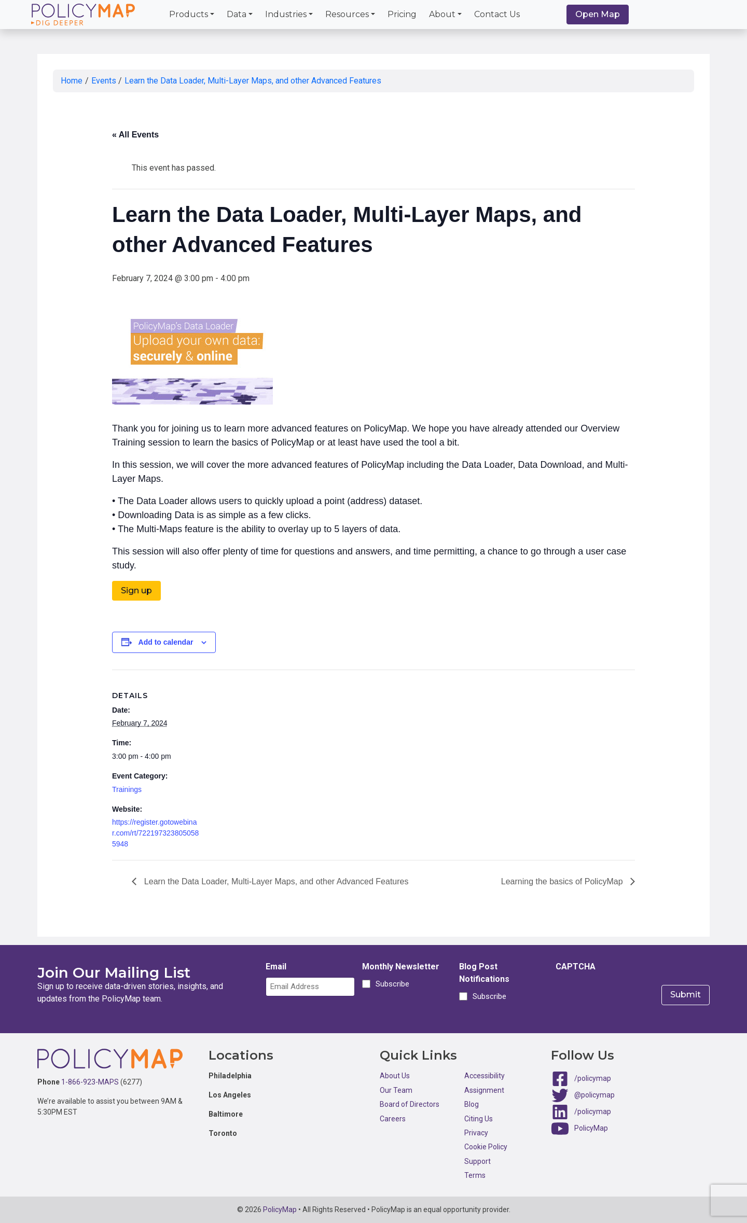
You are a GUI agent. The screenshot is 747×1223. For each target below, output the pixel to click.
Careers (393, 1119)
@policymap (594, 1095)
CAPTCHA (576, 966)
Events (103, 81)
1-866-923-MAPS (90, 1082)
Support (477, 1161)
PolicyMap (591, 1128)
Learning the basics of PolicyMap (563, 881)
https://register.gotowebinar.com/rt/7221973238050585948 (155, 833)
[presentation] (634, 997)
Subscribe (391, 984)
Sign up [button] (136, 590)
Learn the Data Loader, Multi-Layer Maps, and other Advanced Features (253, 81)
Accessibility (484, 1076)
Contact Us (497, 14)
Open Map (597, 14)
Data (236, 14)
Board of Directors (409, 1104)
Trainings (127, 789)
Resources (347, 14)
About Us (395, 1076)
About (442, 14)
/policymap (592, 1078)
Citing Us (478, 1119)
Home (71, 81)
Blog (471, 1104)
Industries (286, 14)
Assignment (484, 1090)
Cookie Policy (485, 1147)
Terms (475, 1175)
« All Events (135, 134)
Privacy (476, 1133)
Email (276, 966)
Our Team (396, 1090)
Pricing (402, 14)
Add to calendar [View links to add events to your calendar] (166, 642)
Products (188, 14)
